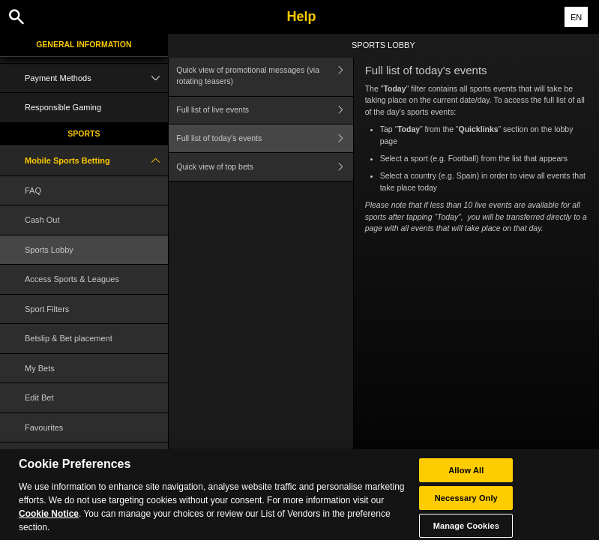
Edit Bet (39, 397)
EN (576, 17)
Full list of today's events (264, 138)
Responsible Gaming (63, 107)
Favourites (44, 427)
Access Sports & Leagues (72, 279)
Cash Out (42, 219)
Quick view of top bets (264, 167)
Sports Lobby (49, 249)
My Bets (40, 368)
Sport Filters (47, 309)
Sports (83, 133)
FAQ (33, 190)
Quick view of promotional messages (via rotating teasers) (264, 76)
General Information (83, 44)
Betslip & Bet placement (68, 338)
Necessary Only (466, 503)
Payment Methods (96, 78)
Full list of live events (264, 110)
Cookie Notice (49, 519)
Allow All (466, 475)
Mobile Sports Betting (96, 161)
